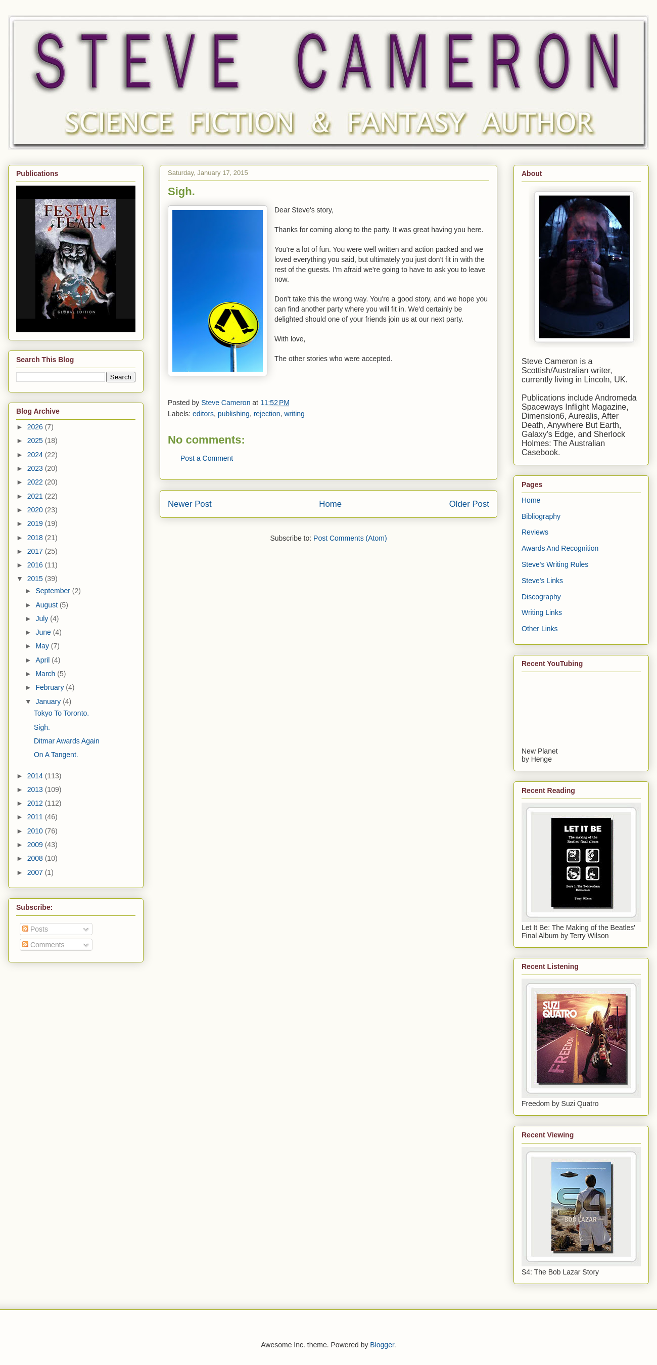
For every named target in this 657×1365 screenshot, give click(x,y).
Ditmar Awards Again (67, 741)
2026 (36, 427)
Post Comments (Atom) (350, 538)
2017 (36, 551)
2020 (36, 510)
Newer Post (190, 504)
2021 (36, 496)
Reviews (535, 532)
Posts (35, 929)
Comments (43, 945)
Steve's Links (542, 581)
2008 (36, 858)
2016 (36, 565)
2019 (36, 523)
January (49, 701)
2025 (36, 440)
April (43, 660)
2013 (36, 789)
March (46, 674)
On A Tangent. (56, 755)
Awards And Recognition (560, 548)
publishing (234, 414)
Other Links (540, 629)
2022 (36, 482)
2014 (36, 776)
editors (203, 414)
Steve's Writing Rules (555, 564)
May (43, 646)
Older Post (469, 504)
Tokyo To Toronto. (61, 713)
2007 (36, 872)
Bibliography (541, 516)
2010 (36, 831)
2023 (36, 468)
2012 (36, 803)
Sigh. (42, 727)
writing (294, 414)
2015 (36, 579)
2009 (36, 845)
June (44, 632)
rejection (267, 414)
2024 (36, 455)
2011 (36, 817)
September (53, 591)
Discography (541, 597)
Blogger (382, 1345)
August (47, 605)
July (42, 618)
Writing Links (542, 612)
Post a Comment (206, 458)
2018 (36, 538)
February (50, 687)
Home (330, 504)
